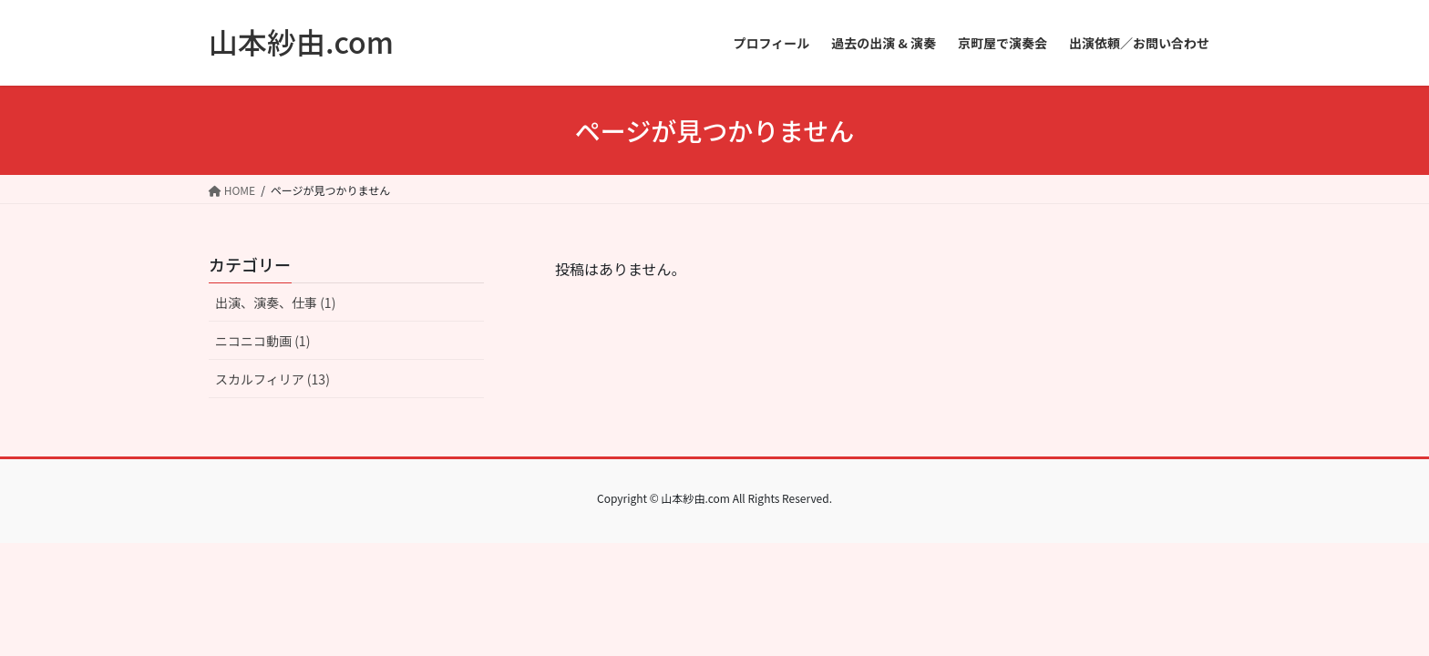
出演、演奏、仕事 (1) (275, 302)
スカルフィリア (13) (272, 379)
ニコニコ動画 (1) (262, 341)
